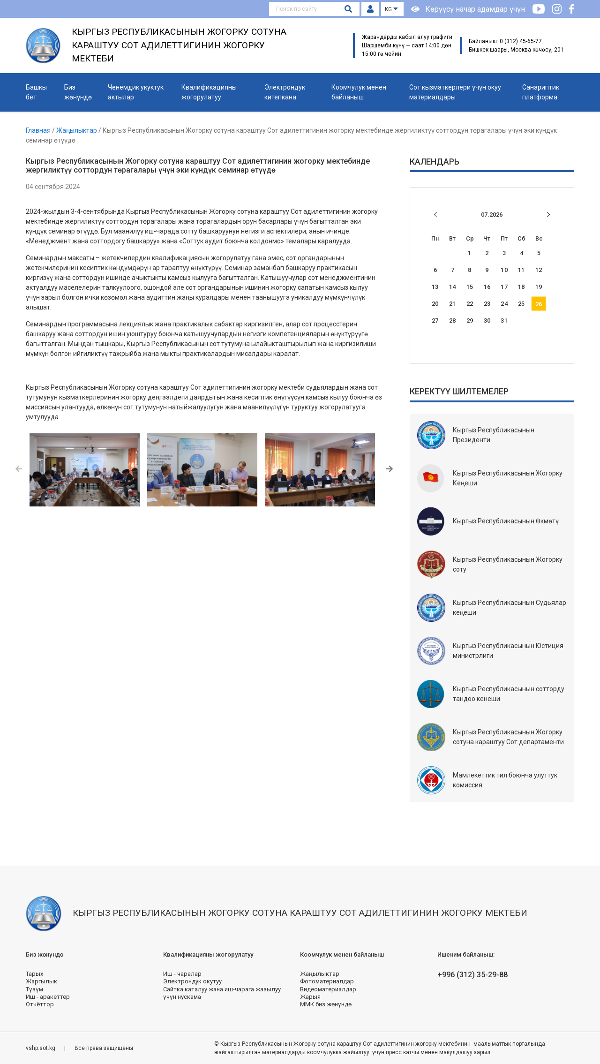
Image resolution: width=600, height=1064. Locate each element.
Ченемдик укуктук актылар (136, 92)
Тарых (34, 973)
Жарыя (310, 996)
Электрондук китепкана (284, 92)
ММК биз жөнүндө (326, 1004)
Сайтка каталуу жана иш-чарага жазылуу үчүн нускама (222, 993)
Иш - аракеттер (48, 996)
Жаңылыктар (77, 130)
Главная (39, 130)
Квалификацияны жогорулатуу (209, 92)
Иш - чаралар (182, 973)
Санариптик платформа (540, 92)
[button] (19, 469)
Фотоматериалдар (327, 981)
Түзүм (34, 989)
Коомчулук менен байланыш (358, 92)
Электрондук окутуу (192, 981)
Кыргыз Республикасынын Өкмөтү (506, 521)
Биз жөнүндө (78, 92)
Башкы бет (36, 92)
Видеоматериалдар (328, 989)
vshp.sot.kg (41, 1048)
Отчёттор (40, 1004)
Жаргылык (41, 981)
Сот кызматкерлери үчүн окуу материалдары (455, 92)
